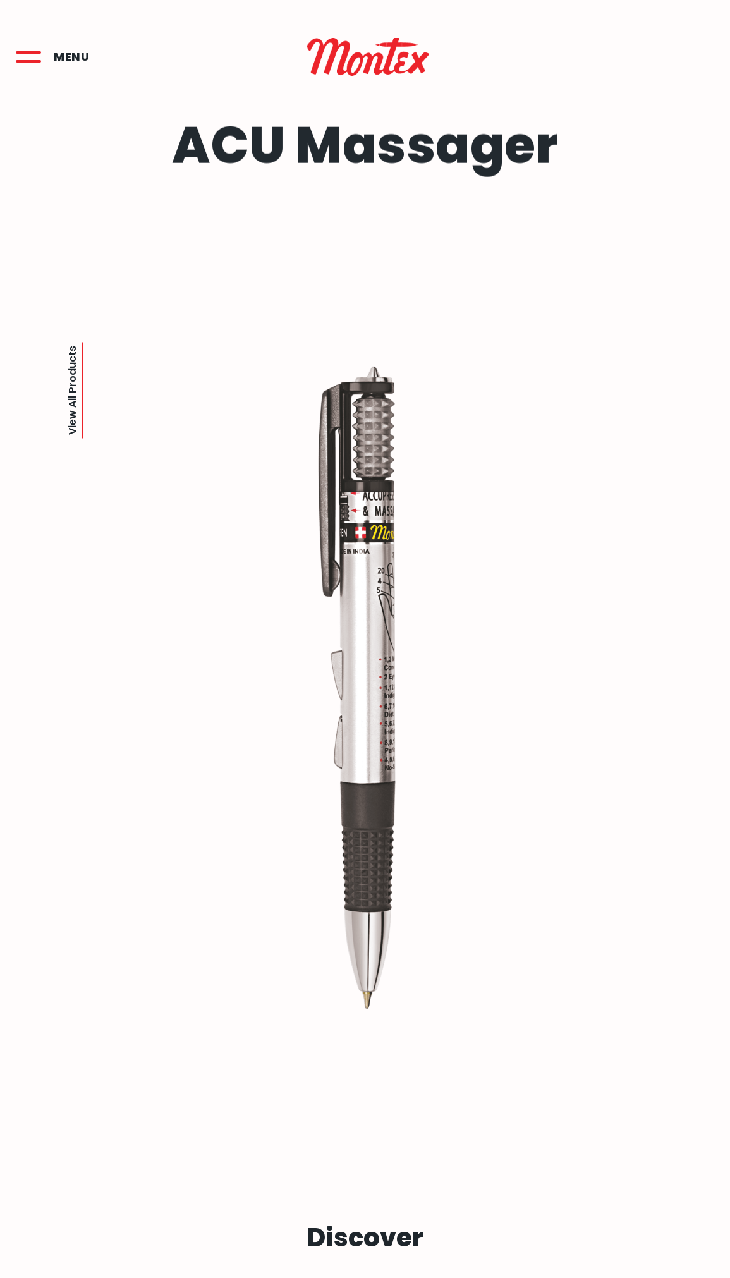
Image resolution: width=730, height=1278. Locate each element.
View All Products (72, 390)
